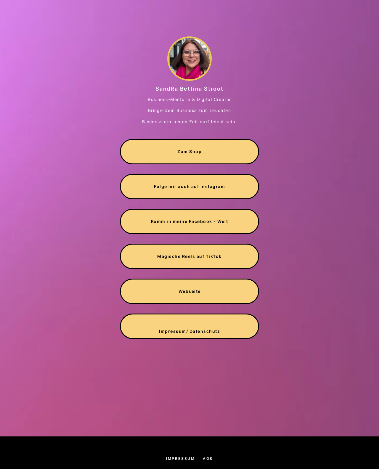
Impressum (180, 458)
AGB (208, 458)
